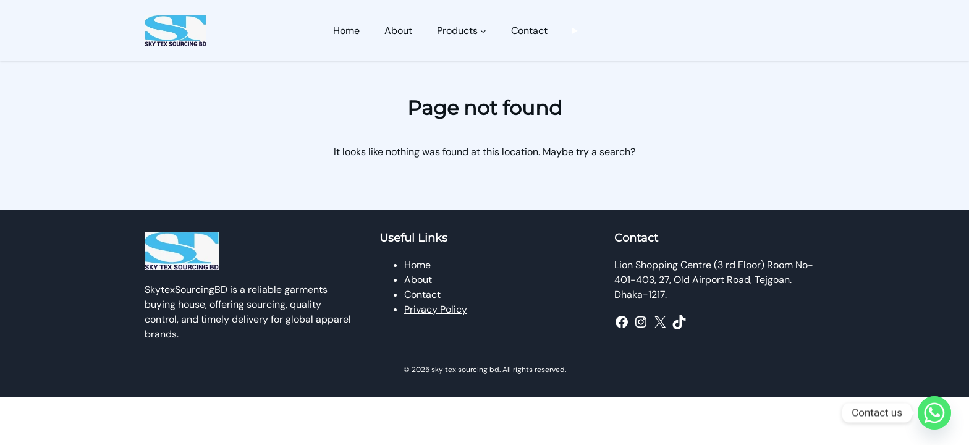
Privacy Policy (435, 309)
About (418, 279)
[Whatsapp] (934, 413)
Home (417, 264)
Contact (422, 294)
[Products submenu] (483, 31)
